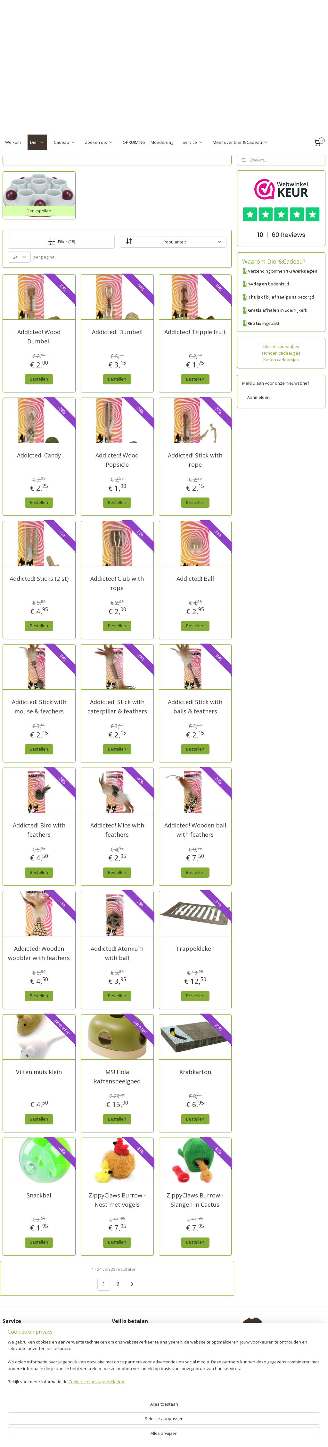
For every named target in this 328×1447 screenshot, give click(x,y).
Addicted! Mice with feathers (117, 830)
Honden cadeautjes (281, 353)
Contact (10, 1366)
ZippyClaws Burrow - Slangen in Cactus (195, 1199)
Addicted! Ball (195, 579)
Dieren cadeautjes (281, 346)
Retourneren (15, 1340)
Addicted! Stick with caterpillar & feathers (117, 706)
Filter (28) (61, 242)
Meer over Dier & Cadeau (240, 142)
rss (154, 1435)
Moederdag (162, 142)
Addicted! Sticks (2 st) (39, 579)
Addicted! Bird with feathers (39, 830)
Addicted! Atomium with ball (117, 953)
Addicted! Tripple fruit (195, 332)
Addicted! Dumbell (117, 332)
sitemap (140, 1435)
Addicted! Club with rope (117, 583)
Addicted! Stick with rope (195, 460)
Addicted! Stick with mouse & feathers (39, 706)
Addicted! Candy (39, 455)
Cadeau (65, 142)
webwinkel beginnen (178, 1435)
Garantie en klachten (23, 1346)
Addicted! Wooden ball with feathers (195, 830)
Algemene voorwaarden (26, 1360)
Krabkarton (195, 1072)
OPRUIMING (134, 142)
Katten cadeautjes (281, 360)
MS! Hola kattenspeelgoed (117, 1076)
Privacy (10, 1353)
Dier (37, 142)
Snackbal (39, 1195)
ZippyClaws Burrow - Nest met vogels (117, 1199)
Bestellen (39, 379)
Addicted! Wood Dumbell (39, 336)
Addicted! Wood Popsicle (117, 460)
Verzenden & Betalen (23, 1333)
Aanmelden (258, 397)
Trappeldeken (195, 949)
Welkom (13, 142)
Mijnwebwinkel (234, 1435)
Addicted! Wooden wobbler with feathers (39, 953)
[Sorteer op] (173, 241)
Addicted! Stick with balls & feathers (195, 706)
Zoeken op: (99, 142)
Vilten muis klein (39, 1072)
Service (193, 142)
